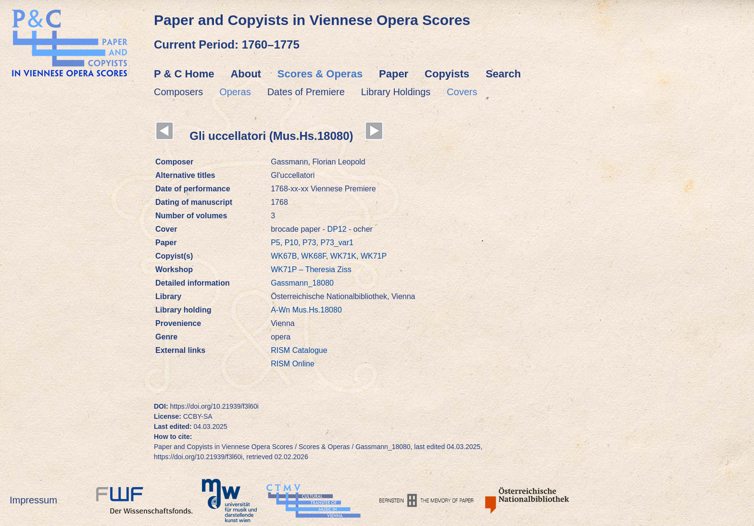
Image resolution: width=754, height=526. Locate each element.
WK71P (374, 256)
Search (503, 74)
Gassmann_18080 (302, 283)
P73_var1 (336, 242)
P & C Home (184, 74)
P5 (275, 242)
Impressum (33, 500)
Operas (235, 92)
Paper (393, 74)
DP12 (337, 229)
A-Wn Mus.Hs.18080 (306, 310)
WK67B (284, 256)
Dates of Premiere (306, 92)
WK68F (313, 256)
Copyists (447, 74)
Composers (178, 92)
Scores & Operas (320, 74)
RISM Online (292, 364)
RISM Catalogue (299, 350)
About (245, 74)
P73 (309, 242)
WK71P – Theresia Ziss (311, 269)
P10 (291, 242)
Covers (462, 92)
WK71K (343, 256)
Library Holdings (396, 92)
